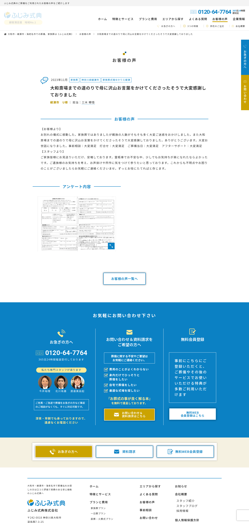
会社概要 (238, 26)
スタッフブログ (187, 506)
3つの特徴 (190, 26)
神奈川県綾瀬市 (90, 79)
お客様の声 (220, 18)
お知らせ (181, 486)
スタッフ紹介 (185, 500)
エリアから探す (150, 486)
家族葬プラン (98, 508)
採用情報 (182, 511)
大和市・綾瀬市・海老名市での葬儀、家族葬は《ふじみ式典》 (40, 33)
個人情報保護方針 (187, 520)
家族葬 (74, 79)
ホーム (102, 18)
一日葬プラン (98, 513)
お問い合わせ (149, 518)
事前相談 (146, 510)
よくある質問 (198, 18)
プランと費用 (99, 502)
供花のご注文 (215, 26)
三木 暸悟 (88, 102)
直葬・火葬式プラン (102, 519)
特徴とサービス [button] (123, 18)
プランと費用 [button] (148, 18)
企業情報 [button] (239, 18)
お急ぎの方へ (166, 26)
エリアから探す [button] (173, 18)
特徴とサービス (100, 494)
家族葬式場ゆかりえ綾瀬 (116, 79)
